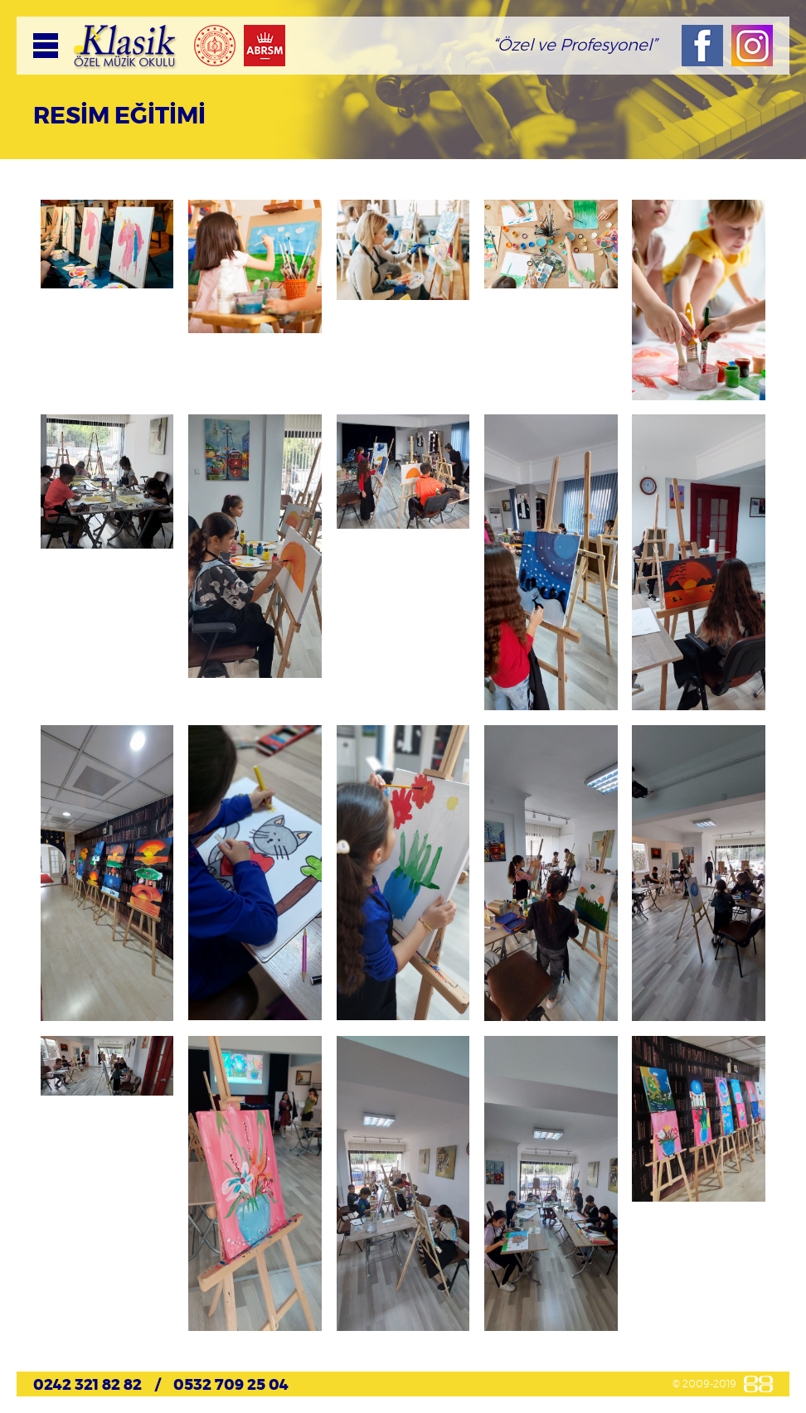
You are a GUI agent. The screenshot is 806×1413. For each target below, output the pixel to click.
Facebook (702, 45)
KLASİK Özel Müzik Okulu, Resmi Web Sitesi (125, 46)
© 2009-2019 (704, 1384)
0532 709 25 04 (231, 1385)
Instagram (752, 45)
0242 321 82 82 (87, 1385)
